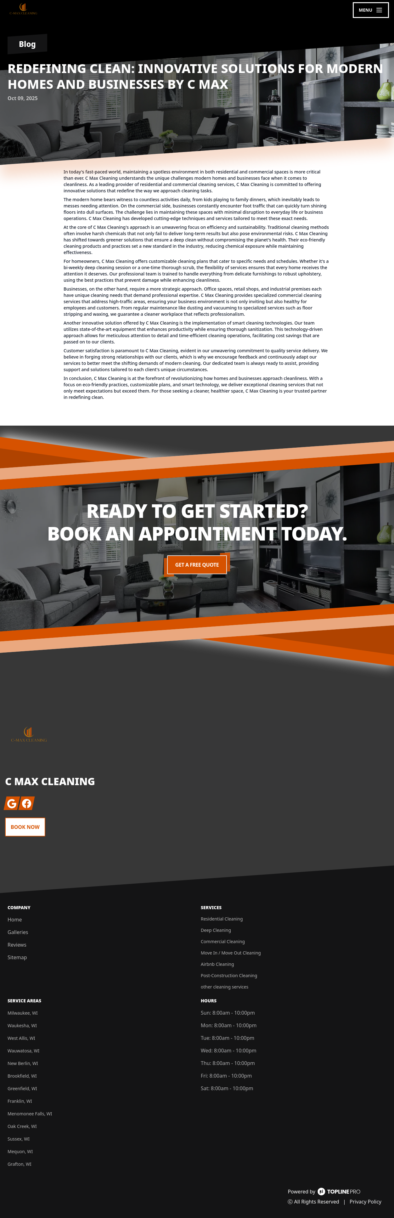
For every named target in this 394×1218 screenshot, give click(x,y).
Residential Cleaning (222, 919)
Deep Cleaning (216, 930)
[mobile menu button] (371, 10)
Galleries (18, 932)
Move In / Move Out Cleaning (231, 953)
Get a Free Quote (197, 564)
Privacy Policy (365, 1201)
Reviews (17, 944)
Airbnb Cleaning (217, 964)
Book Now (25, 827)
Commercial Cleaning (223, 941)
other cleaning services (224, 987)
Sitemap (17, 957)
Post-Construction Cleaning (229, 975)
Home (15, 919)
